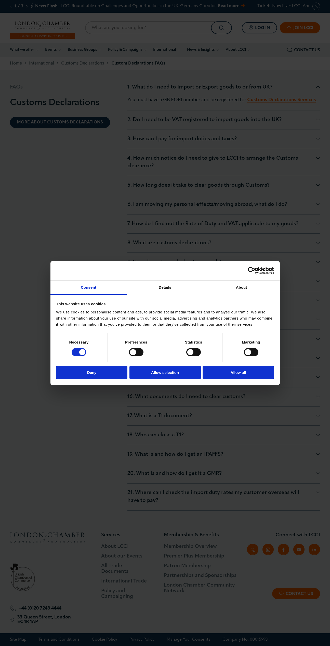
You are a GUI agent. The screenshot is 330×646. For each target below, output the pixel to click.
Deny (92, 372)
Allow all (238, 372)
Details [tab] (165, 287)
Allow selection (165, 372)
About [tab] (241, 287)
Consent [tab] (88, 287)
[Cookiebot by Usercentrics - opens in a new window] (251, 270)
